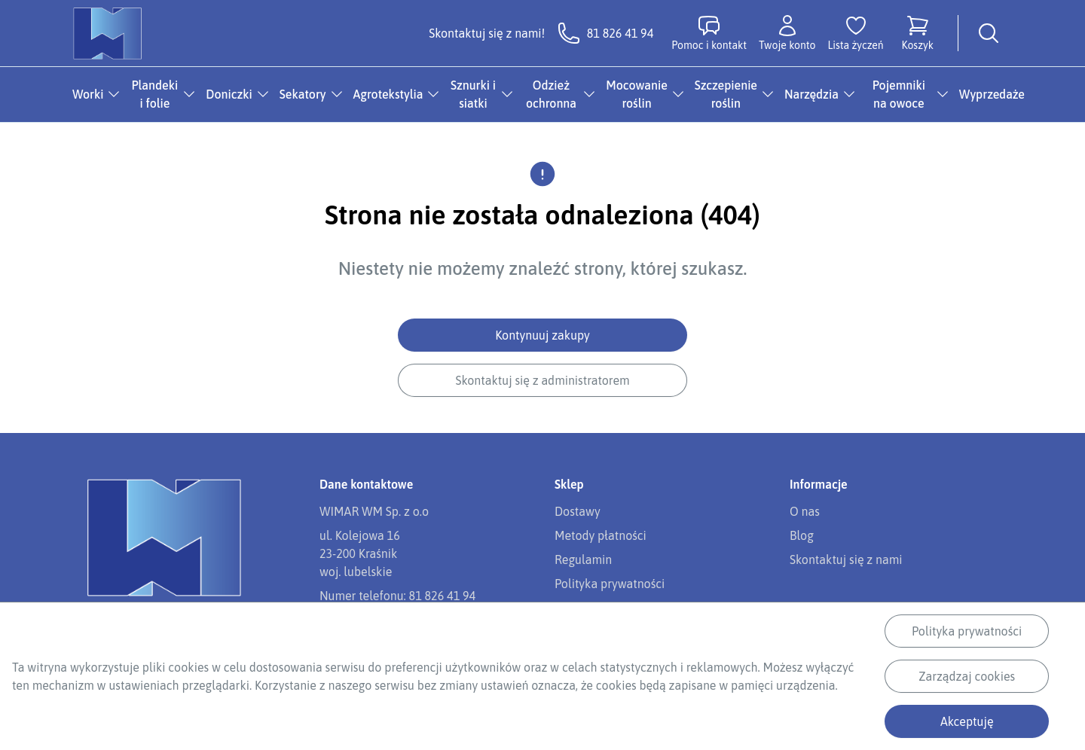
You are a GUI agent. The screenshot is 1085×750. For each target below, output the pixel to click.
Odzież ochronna (551, 94)
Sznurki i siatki (473, 94)
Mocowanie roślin (637, 94)
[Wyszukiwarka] (988, 33)
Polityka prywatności (967, 631)
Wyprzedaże (992, 94)
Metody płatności (600, 535)
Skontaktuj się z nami (846, 559)
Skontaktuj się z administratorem (542, 380)
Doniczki (229, 94)
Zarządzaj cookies (966, 676)
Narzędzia (811, 94)
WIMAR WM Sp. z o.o (374, 511)
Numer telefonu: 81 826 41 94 (397, 595)
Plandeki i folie (155, 94)
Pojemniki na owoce (899, 94)
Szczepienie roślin (726, 94)
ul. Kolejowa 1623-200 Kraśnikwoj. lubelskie (359, 553)
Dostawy (578, 511)
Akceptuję (967, 721)
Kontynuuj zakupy (542, 335)
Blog (802, 535)
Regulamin (583, 559)
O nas (805, 511)
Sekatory (303, 94)
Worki (87, 94)
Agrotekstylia (388, 94)
